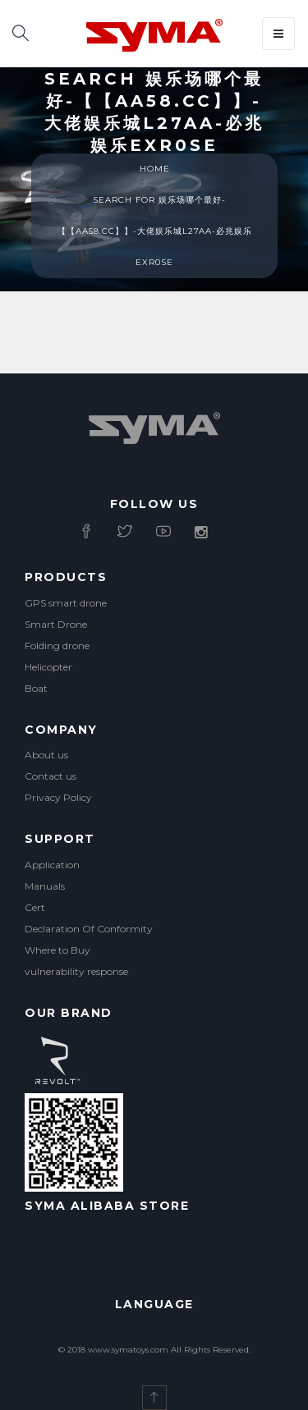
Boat (36, 688)
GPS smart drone (66, 603)
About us (46, 754)
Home (155, 168)
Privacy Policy (58, 797)
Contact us (50, 776)
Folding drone (57, 645)
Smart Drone (56, 624)
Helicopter (48, 667)
